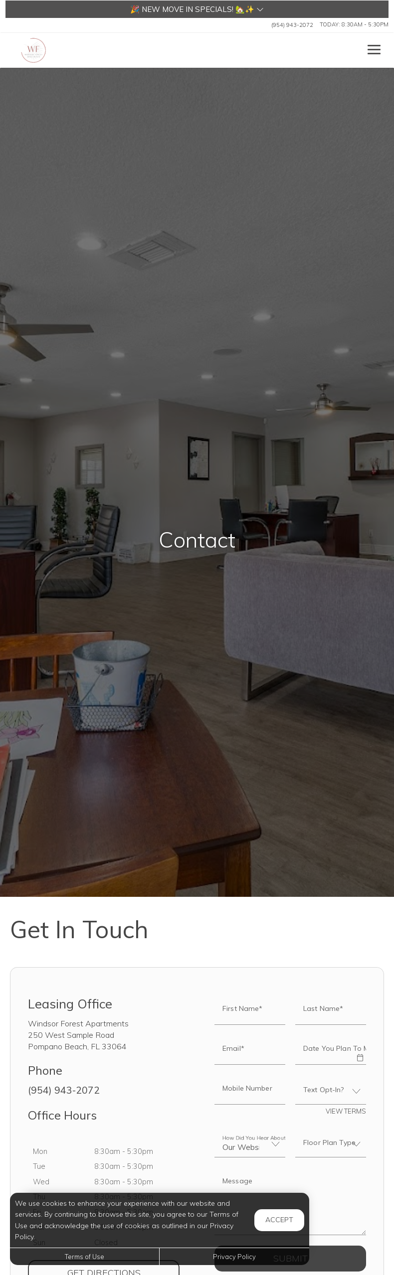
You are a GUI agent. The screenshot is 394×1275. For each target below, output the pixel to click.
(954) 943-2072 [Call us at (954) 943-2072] (292, 24)
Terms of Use (84, 1257)
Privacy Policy (234, 1257)
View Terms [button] (346, 1111)
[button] (197, 9)
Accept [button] (279, 1219)
